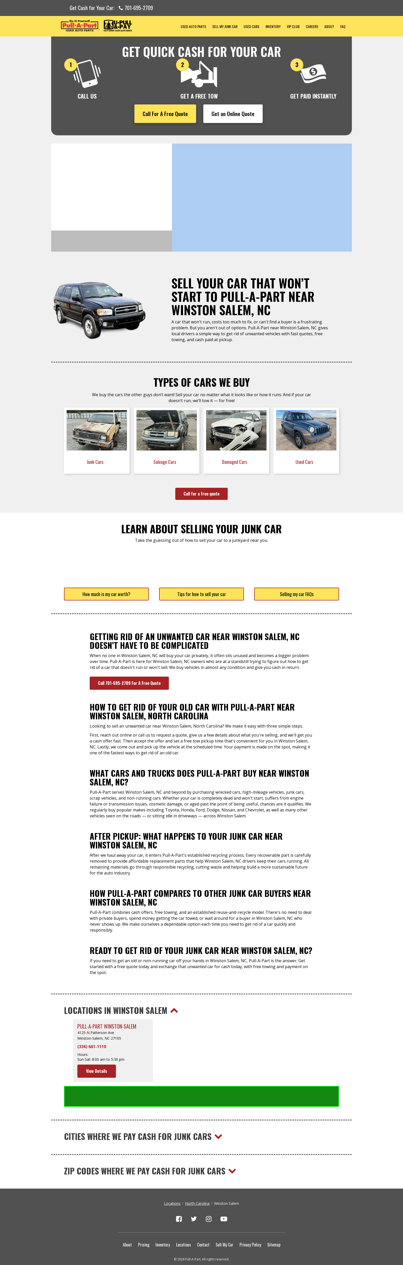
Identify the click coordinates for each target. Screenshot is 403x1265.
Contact (203, 1224)
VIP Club (293, 26)
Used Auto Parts (193, 26)
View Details (96, 1071)
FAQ (342, 26)
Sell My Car (224, 1224)
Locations (172, 1182)
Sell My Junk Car (224, 26)
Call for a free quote (201, 494)
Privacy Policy (250, 1224)
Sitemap (273, 1224)
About (329, 26)
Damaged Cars (235, 461)
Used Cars (251, 26)
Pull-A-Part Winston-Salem (106, 1026)
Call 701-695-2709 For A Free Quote (129, 683)
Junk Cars (95, 461)
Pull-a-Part (114, 25)
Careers (312, 26)
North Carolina (197, 1182)
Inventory (273, 26)
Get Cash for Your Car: (111, 8)
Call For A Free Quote (165, 114)
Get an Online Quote (233, 114)
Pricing (143, 1224)
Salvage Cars (165, 461)
